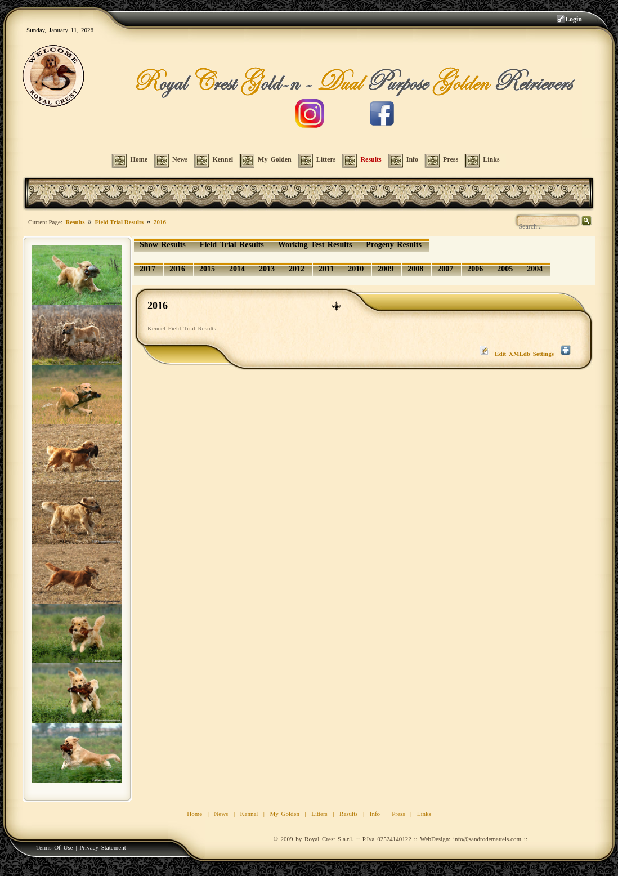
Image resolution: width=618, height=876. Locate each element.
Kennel (249, 813)
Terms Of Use (54, 847)
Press (398, 813)
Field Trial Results (119, 221)
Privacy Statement (102, 847)
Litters (319, 813)
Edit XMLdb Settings (524, 353)
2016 (160, 221)
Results (74, 221)
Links (424, 813)
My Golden (284, 813)
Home (194, 813)
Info (375, 813)
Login (573, 19)
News (221, 813)
